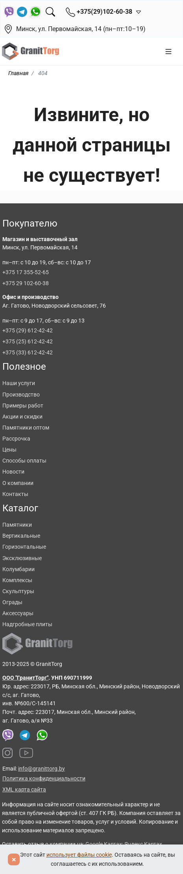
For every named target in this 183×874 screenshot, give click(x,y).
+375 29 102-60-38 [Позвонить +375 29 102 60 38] (25, 283)
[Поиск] (50, 12)
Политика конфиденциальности (43, 778)
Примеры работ (22, 405)
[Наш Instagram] (7, 753)
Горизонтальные (24, 547)
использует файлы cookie (79, 855)
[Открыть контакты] (137, 12)
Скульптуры (18, 591)
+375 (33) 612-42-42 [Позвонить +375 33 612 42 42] (27, 352)
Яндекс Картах (143, 844)
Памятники (17, 525)
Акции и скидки (22, 416)
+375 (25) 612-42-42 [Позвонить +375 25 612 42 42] (27, 341)
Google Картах (103, 844)
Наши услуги (18, 383)
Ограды (12, 602)
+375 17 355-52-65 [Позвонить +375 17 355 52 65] (25, 272)
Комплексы (17, 580)
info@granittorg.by (41, 768)
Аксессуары (17, 613)
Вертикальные (21, 536)
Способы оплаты (24, 460)
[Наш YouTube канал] (26, 753)
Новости (13, 471)
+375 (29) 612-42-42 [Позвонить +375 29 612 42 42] (27, 330)
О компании (17, 483)
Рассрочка (16, 438)
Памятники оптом (25, 427)
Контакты (15, 494)
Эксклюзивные (22, 558)
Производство (21, 394)
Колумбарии (18, 569)
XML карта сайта (24, 789)
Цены (9, 449)
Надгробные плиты (27, 624)
